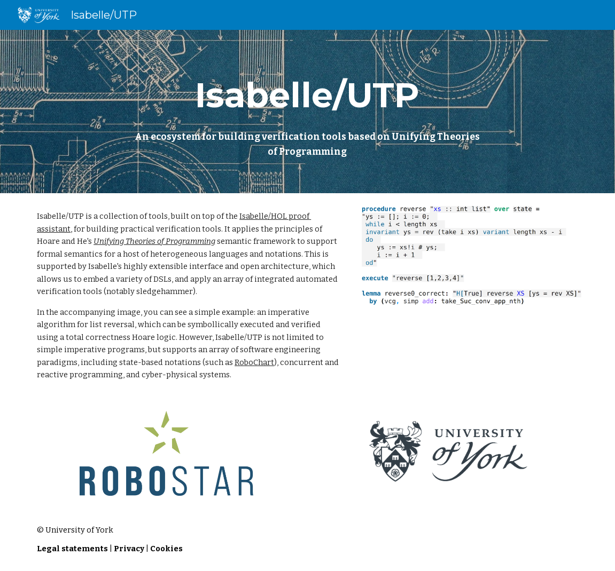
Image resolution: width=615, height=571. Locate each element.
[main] (307, 111)
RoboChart (254, 362)
